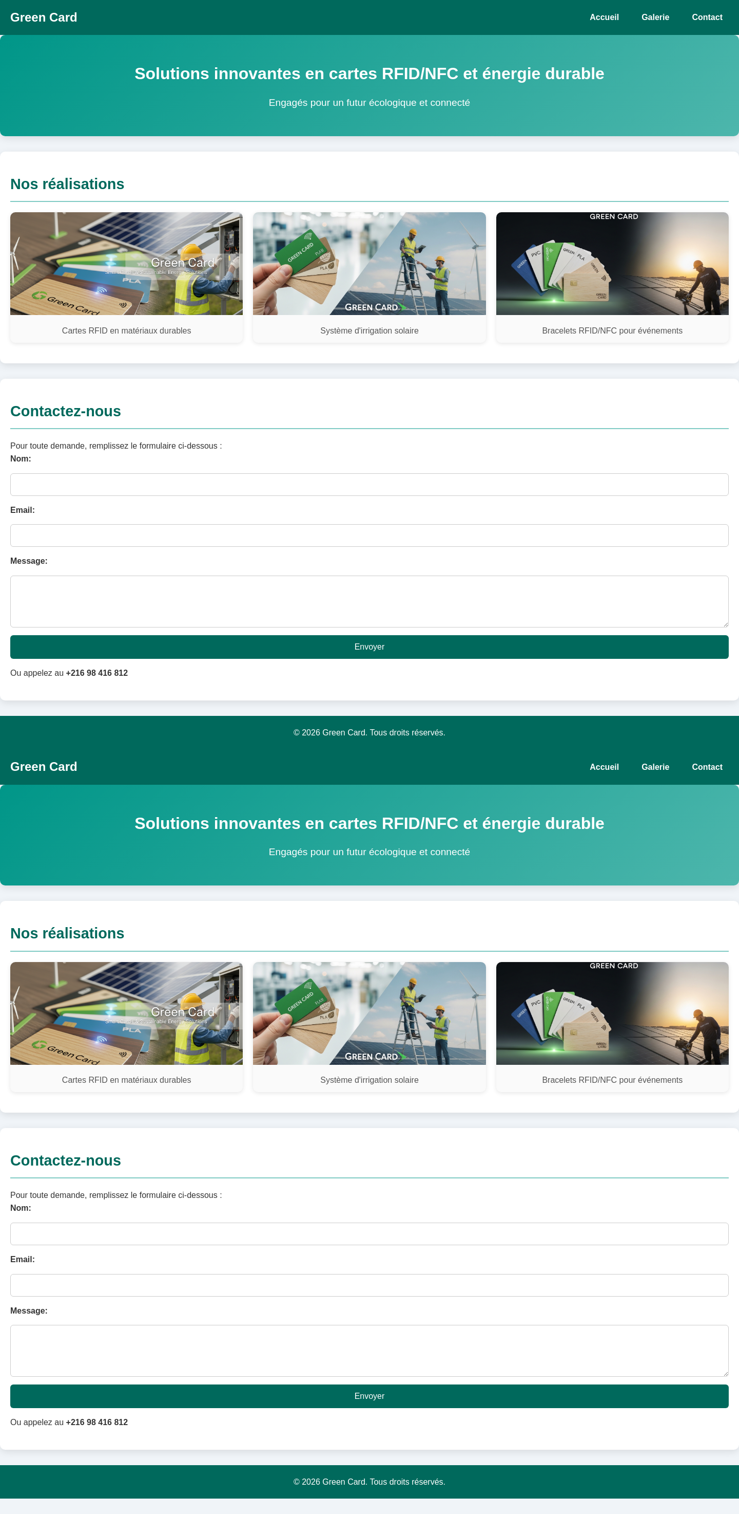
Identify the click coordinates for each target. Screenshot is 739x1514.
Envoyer (370, 654)
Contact (707, 17)
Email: (22, 510)
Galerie (655, 17)
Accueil (604, 17)
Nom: (20, 458)
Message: (29, 561)
